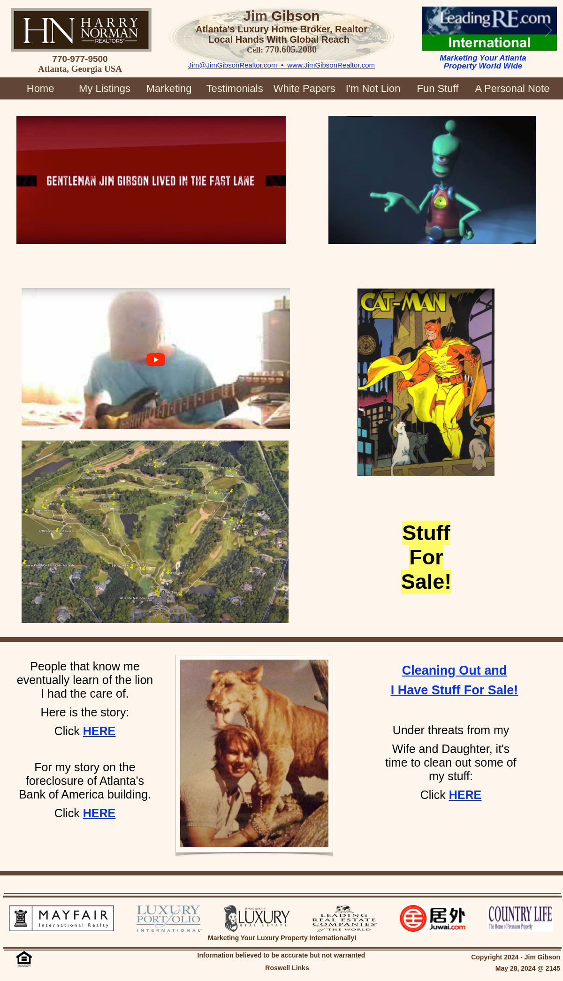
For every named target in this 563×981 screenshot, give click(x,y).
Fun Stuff (437, 88)
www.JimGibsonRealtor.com (331, 65)
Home (40, 88)
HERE (99, 813)
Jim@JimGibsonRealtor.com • (237, 65)
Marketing (169, 88)
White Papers (304, 88)
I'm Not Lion (373, 88)
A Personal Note (512, 88)
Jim (255, 15)
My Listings (104, 88)
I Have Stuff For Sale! (454, 690)
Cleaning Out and (454, 670)
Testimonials (234, 88)
